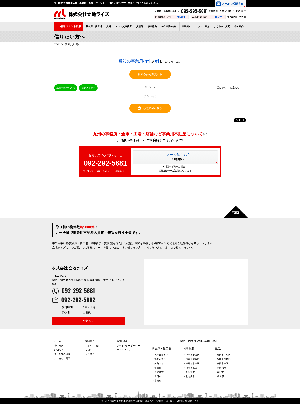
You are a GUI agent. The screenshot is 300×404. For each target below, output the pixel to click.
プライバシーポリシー (128, 345)
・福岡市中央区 (191, 355)
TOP (57, 44)
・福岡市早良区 (191, 363)
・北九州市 (189, 376)
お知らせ (58, 350)
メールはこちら (178, 157)
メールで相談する (232, 3)
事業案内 (152, 26)
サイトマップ (124, 350)
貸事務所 (188, 348)
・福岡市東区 (159, 359)
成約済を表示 (88, 88)
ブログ (88, 350)
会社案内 (239, 26)
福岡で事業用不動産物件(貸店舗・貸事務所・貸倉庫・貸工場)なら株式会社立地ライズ (154, 401)
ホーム (57, 341)
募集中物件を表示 (65, 88)
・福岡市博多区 (160, 355)
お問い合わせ (124, 341)
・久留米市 (158, 363)
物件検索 (58, 345)
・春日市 (156, 376)
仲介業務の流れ (169, 26)
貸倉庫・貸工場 (94, 26)
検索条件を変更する (150, 74)
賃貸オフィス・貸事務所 (119, 26)
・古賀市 (156, 380)
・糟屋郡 (156, 367)
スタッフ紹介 (202, 26)
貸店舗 (139, 26)
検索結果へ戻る (150, 108)
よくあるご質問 (222, 26)
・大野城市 (158, 372)
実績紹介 (186, 26)
